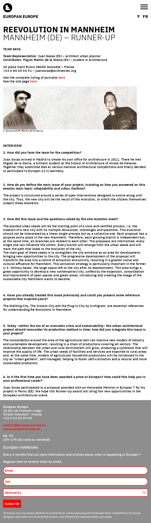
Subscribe (12, 503)
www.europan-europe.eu (22, 429)
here (61, 77)
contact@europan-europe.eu (24, 425)
